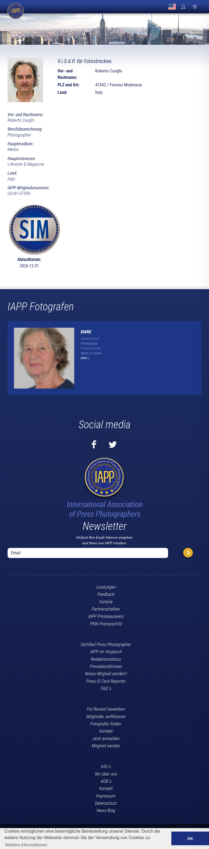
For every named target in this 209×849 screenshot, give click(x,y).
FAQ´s (106, 688)
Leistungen (106, 587)
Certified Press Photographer (106, 644)
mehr (85, 358)
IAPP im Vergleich (106, 651)
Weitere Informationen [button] (26, 845)
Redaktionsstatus (106, 659)
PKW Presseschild (106, 623)
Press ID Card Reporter (106, 681)
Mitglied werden (106, 745)
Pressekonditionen (106, 666)
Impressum (106, 796)
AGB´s (106, 781)
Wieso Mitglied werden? (106, 673)
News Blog (106, 810)
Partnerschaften (106, 609)
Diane (86, 331)
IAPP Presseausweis (106, 616)
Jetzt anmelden (106, 738)
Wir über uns (106, 774)
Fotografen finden (105, 723)
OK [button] (190, 838)
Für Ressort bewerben (106, 709)
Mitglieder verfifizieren (106, 716)
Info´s (106, 766)
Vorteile (106, 601)
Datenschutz (106, 803)
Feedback (105, 594)
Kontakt (106, 731)
